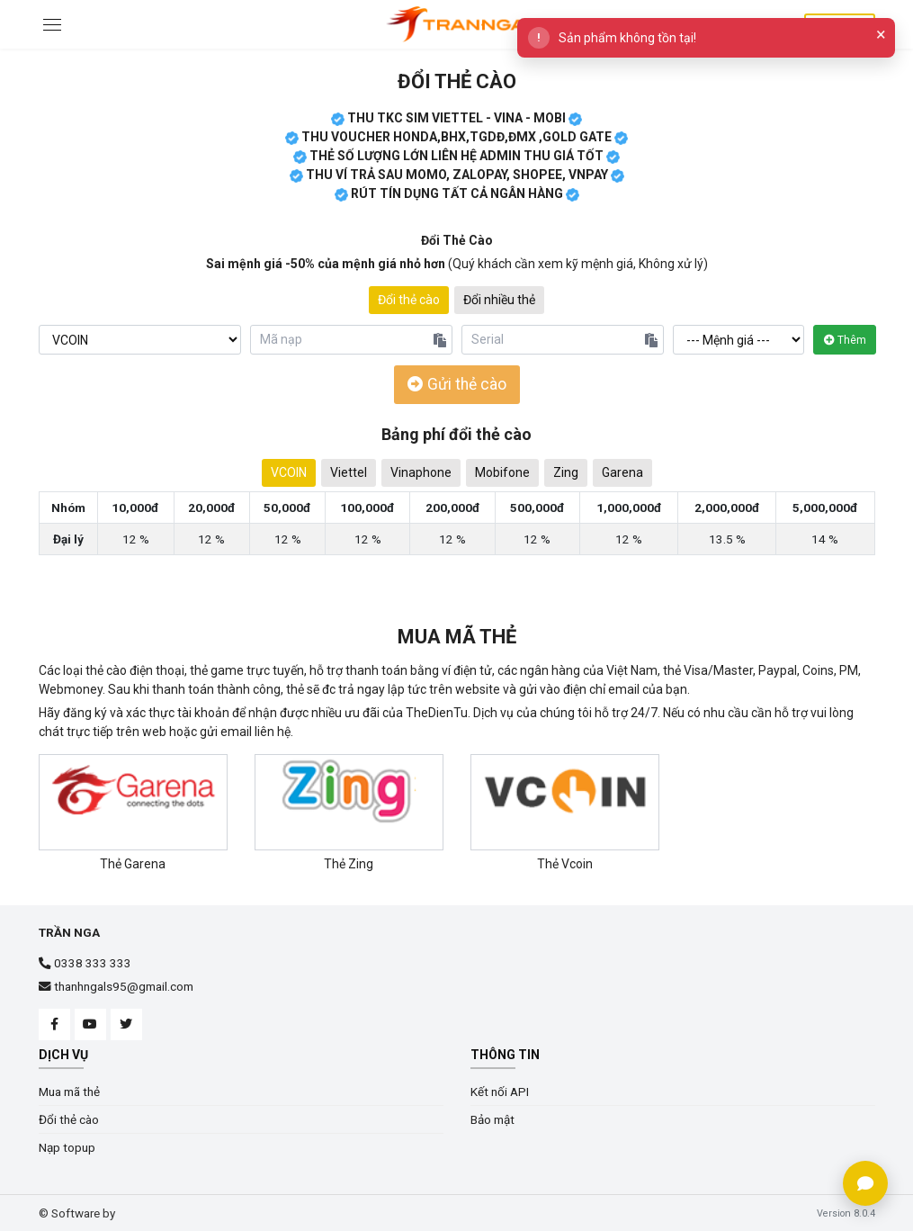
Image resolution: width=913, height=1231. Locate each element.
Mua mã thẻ (457, 636)
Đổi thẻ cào (457, 81)
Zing (565, 471)
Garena (622, 471)
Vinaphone (421, 471)
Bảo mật (492, 1118)
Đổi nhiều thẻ (499, 299)
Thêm (845, 339)
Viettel (348, 471)
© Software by (77, 1213)
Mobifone (502, 471)
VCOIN (289, 471)
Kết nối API (499, 1090)
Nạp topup (67, 1146)
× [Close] (881, 34)
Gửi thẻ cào (456, 384)
